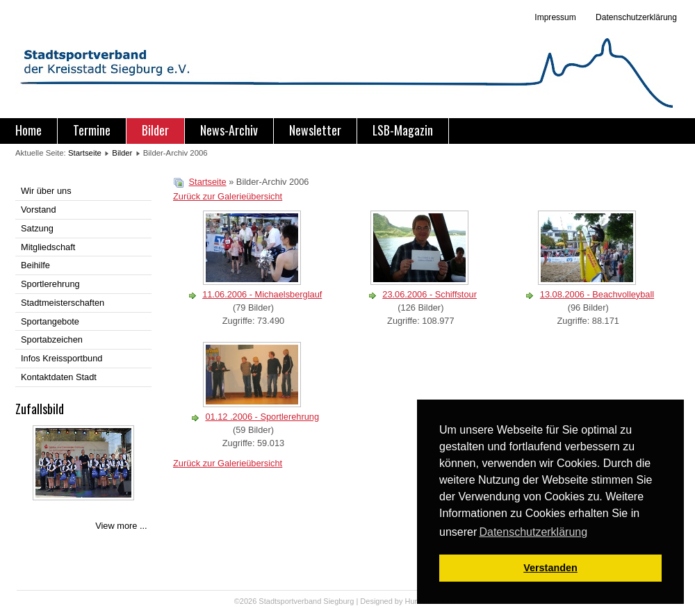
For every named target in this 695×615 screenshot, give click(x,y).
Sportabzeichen (52, 339)
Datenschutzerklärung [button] (533, 532)
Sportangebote (50, 321)
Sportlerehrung (50, 284)
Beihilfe (35, 265)
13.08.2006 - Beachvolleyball (597, 294)
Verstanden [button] (550, 567)
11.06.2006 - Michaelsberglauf (262, 294)
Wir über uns (46, 191)
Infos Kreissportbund (61, 358)
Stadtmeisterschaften (62, 302)
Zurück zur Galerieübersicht (227, 196)
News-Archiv (229, 130)
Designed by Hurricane (400, 601)
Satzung (37, 228)
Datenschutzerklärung (635, 17)
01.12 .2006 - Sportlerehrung (262, 416)
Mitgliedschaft (48, 247)
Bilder (155, 130)
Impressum (554, 17)
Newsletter (315, 130)
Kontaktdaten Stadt (59, 377)
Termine (92, 130)
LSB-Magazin (403, 130)
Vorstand (38, 209)
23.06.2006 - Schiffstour (429, 294)
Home (28, 130)
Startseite (84, 153)
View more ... (121, 525)
